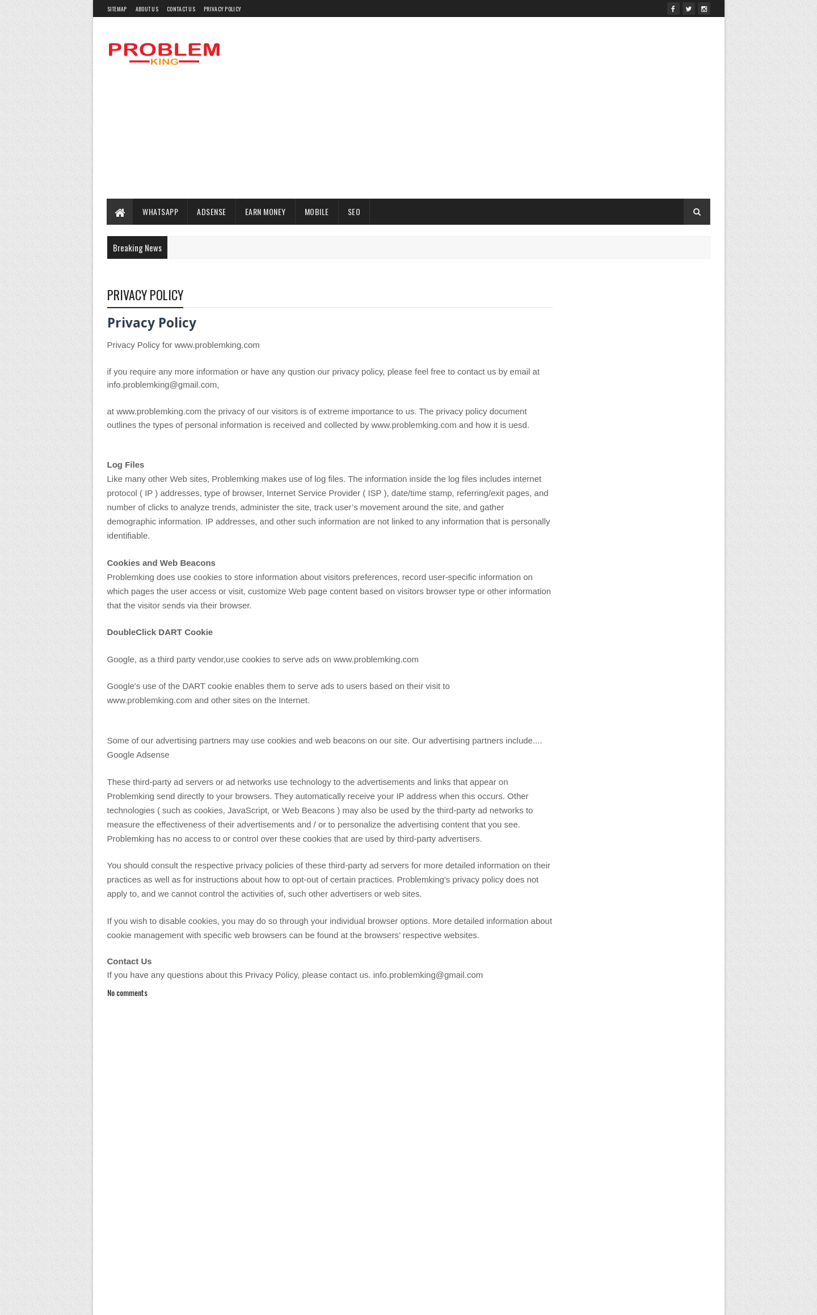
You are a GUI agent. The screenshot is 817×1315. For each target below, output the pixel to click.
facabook (547, 925)
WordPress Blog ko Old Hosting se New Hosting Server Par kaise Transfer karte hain (645, 519)
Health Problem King (638, 945)
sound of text (552, 1024)
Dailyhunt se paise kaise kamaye (579, 885)
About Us (147, 9)
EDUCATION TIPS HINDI (615, 905)
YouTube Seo (552, 1103)
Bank (668, 825)
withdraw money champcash (631, 1064)
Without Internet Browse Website (612, 1084)
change (676, 845)
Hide (687, 945)
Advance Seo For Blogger (608, 805)
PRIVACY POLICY (222, 9)
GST (590, 945)
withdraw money (557, 1064)
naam (623, 984)
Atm (603, 825)
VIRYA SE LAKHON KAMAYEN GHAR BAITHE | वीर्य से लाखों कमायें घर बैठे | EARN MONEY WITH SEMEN (645, 617)
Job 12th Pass (674, 964)
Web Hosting (552, 1044)
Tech (643, 1024)
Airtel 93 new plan (559, 825)
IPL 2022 (629, 964)
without (544, 1084)
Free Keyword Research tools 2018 (621, 925)
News (642, 1004)
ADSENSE (212, 211)
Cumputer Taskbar (601, 865)
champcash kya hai (625, 845)
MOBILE (317, 211)
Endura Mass (679, 905)
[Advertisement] (503, 107)
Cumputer (548, 865)
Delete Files (653, 885)
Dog (689, 885)
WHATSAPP (161, 211)
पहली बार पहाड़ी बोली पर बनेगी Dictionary (635, 698)
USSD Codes (681, 1024)
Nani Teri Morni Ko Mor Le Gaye (578, 1004)
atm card (634, 825)
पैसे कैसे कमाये (602, 1103)
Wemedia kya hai (606, 1044)
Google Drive (552, 945)
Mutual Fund (585, 984)
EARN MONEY (265, 211)
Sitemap (117, 9)
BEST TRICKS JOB (559, 845)
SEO (354, 211)
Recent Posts (574, 746)
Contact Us (181, 9)
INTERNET (588, 964)
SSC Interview (603, 1024)
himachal (548, 964)
